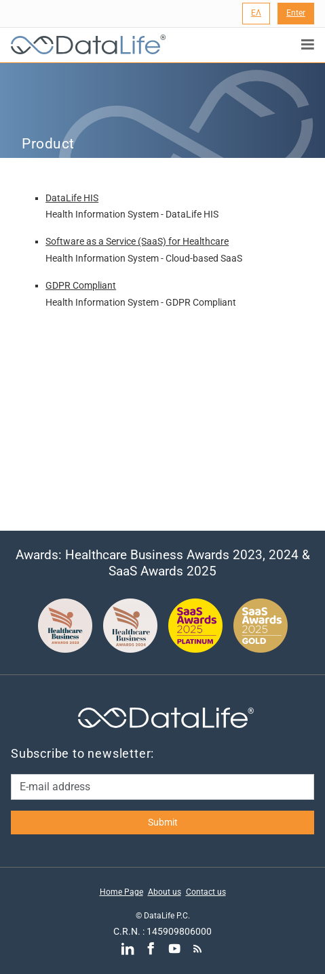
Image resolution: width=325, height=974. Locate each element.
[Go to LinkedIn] (127, 948)
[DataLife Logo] (85, 45)
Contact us (206, 892)
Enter (295, 13)
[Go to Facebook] (150, 948)
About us (164, 892)
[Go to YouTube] (174, 948)
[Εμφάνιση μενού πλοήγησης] (307, 45)
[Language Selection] (256, 13)
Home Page (121, 892)
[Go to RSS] (197, 948)
